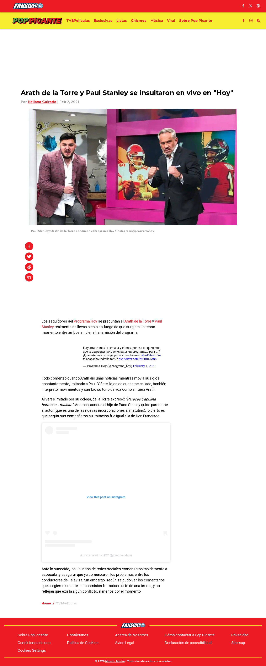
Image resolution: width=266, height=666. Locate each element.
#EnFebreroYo (151, 355)
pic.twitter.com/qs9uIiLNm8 (137, 359)
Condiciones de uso (34, 643)
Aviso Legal (124, 643)
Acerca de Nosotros (131, 635)
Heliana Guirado (42, 102)
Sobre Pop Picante (33, 635)
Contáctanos (77, 635)
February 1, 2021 (144, 366)
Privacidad (239, 635)
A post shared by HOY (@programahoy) (106, 555)
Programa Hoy (85, 321)
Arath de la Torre (137, 321)
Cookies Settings (32, 650)
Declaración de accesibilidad (188, 643)
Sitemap (238, 643)
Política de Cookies (83, 643)
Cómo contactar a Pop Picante (190, 635)
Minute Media (115, 661)
